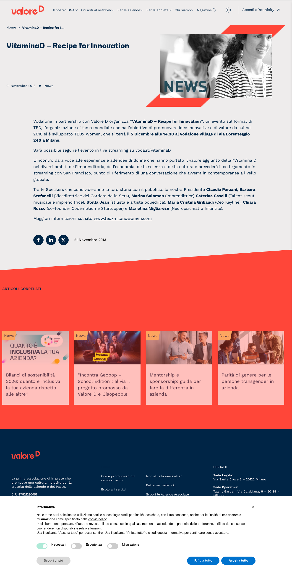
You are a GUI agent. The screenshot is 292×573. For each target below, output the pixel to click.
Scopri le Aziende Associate (167, 494)
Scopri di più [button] (53, 560)
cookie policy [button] (97, 519)
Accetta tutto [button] (238, 560)
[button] (38, 240)
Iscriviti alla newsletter (164, 476)
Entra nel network (160, 485)
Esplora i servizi (113, 489)
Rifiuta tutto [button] (203, 560)
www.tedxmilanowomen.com (123, 218)
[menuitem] (228, 10)
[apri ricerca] (214, 10)
